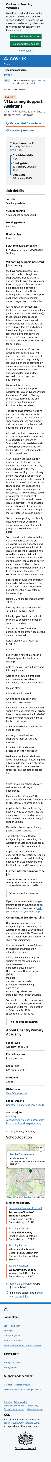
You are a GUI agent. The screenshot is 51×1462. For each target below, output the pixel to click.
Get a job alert (18, 1283)
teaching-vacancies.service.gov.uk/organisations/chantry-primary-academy (25, 1120)
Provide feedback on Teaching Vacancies (23, 1389)
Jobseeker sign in (12, 1326)
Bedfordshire (22, 1296)
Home (7, 89)
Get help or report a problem (17, 1384)
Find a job (8, 1330)
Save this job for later (22, 130)
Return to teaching (13, 1340)
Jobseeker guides (12, 1335)
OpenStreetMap (29, 1197)
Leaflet (10, 1197)
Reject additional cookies (25, 43)
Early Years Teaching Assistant (25, 1208)
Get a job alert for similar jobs (27, 123)
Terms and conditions (14, 1405)
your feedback (38, 80)
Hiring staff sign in (12, 1362)
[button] (30, 1171)
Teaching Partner (18, 1245)
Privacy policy (20, 1402)
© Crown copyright (25, 1448)
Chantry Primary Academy (23, 1154)
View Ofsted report (16, 1093)
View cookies (25, 50)
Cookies (8, 1402)
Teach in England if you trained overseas (22, 1345)
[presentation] (25, 1171)
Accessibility (32, 1405)
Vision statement (35, 1409)
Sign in (7, 64)
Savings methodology (14, 1409)
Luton (40, 1292)
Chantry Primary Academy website (25, 1104)
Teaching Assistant (19, 1228)
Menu (7, 74)
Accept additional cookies (25, 36)
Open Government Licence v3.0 (21, 1422)
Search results (20, 89)
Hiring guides (10, 1367)
